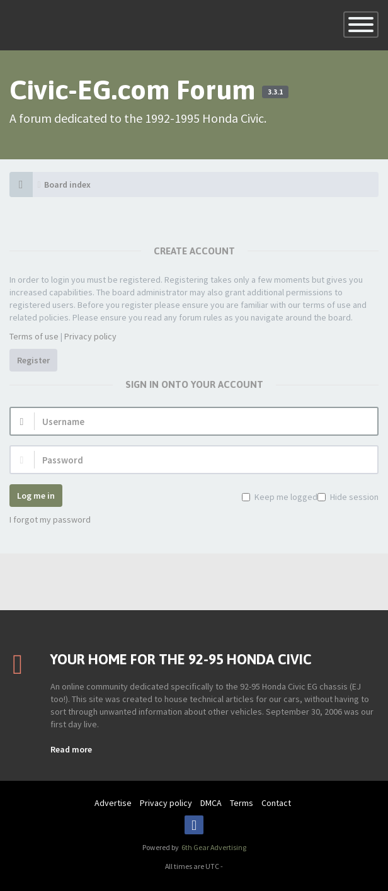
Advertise (113, 803)
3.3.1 (275, 92)
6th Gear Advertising (213, 847)
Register (33, 360)
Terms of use (34, 336)
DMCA (211, 803)
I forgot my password (50, 519)
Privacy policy (90, 336)
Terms (241, 803)
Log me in (36, 495)
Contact (276, 803)
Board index (67, 184)
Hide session (353, 496)
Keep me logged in (289, 496)
